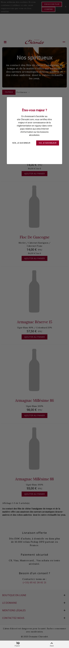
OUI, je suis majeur (47, 143)
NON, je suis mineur (21, 143)
